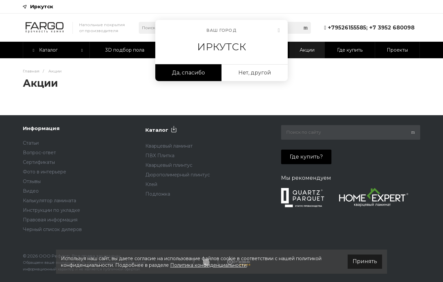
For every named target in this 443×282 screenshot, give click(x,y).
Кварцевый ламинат (169, 146)
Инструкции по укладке (51, 210)
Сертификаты (39, 162)
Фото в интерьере (44, 172)
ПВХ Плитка (159, 156)
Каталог (156, 130)
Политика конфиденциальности (208, 265)
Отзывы (32, 181)
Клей (151, 184)
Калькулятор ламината (49, 201)
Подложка (157, 194)
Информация (41, 128)
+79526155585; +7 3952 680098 (371, 27)
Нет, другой (254, 73)
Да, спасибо (188, 73)
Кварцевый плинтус (168, 165)
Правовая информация (50, 220)
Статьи (31, 143)
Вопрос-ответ (39, 153)
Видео (31, 191)
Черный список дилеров (52, 229)
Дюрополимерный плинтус (177, 175)
